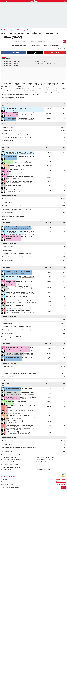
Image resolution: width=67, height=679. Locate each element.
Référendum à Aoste (42, 462)
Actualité (4, 480)
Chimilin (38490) (35, 45)
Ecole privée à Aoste (9, 472)
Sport (3, 482)
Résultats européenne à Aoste (45, 457)
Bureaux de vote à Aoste (41, 61)
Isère (38, 30)
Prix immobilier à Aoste (43, 469)
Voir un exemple (61, 480)
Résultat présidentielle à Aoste (12, 462)
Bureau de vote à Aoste (9, 457)
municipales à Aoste (27, 93)
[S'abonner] (33, 487)
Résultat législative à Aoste (10, 464)
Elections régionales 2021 (11, 30)
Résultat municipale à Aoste (44, 459)
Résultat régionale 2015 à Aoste (12, 63)
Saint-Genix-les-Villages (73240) (51, 45)
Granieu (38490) (24, 45)
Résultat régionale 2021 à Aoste (12, 61)
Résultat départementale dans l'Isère (14, 459)
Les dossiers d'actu (7, 484)
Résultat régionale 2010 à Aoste (12, 65)
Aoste (36, 63)
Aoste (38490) (7, 469)
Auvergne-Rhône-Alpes (28, 30)
